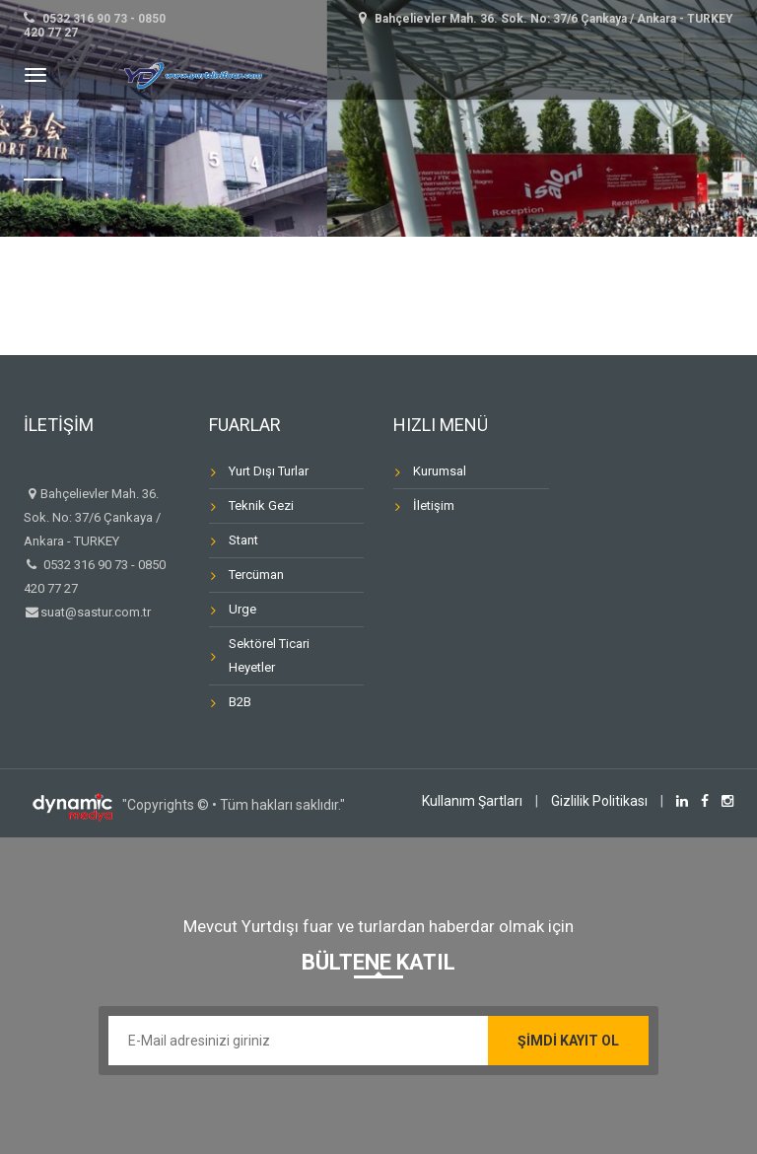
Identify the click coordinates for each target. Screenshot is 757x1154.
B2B (240, 701)
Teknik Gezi (261, 505)
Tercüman (256, 574)
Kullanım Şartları (472, 801)
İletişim (433, 505)
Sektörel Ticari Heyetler (269, 655)
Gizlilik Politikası (599, 801)
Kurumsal (439, 471)
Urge (242, 609)
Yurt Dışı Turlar (269, 471)
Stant (243, 540)
